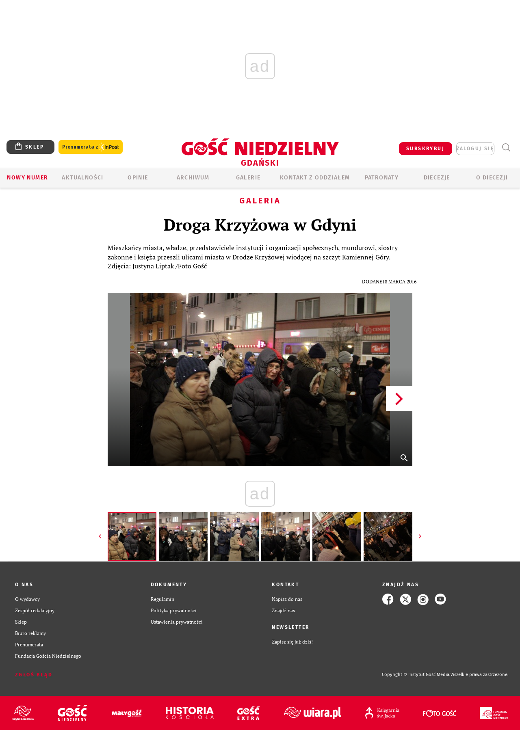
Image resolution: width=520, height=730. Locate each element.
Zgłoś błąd (33, 675)
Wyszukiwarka (506, 147)
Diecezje (437, 177)
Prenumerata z (90, 147)
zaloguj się (475, 148)
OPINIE (138, 177)
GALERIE (248, 177)
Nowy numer (27, 177)
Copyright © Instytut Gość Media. (416, 674)
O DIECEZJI (492, 177)
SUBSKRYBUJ (425, 148)
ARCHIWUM (193, 177)
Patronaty (382, 177)
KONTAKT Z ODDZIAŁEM (315, 177)
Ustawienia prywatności (177, 622)
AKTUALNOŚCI (82, 177)
